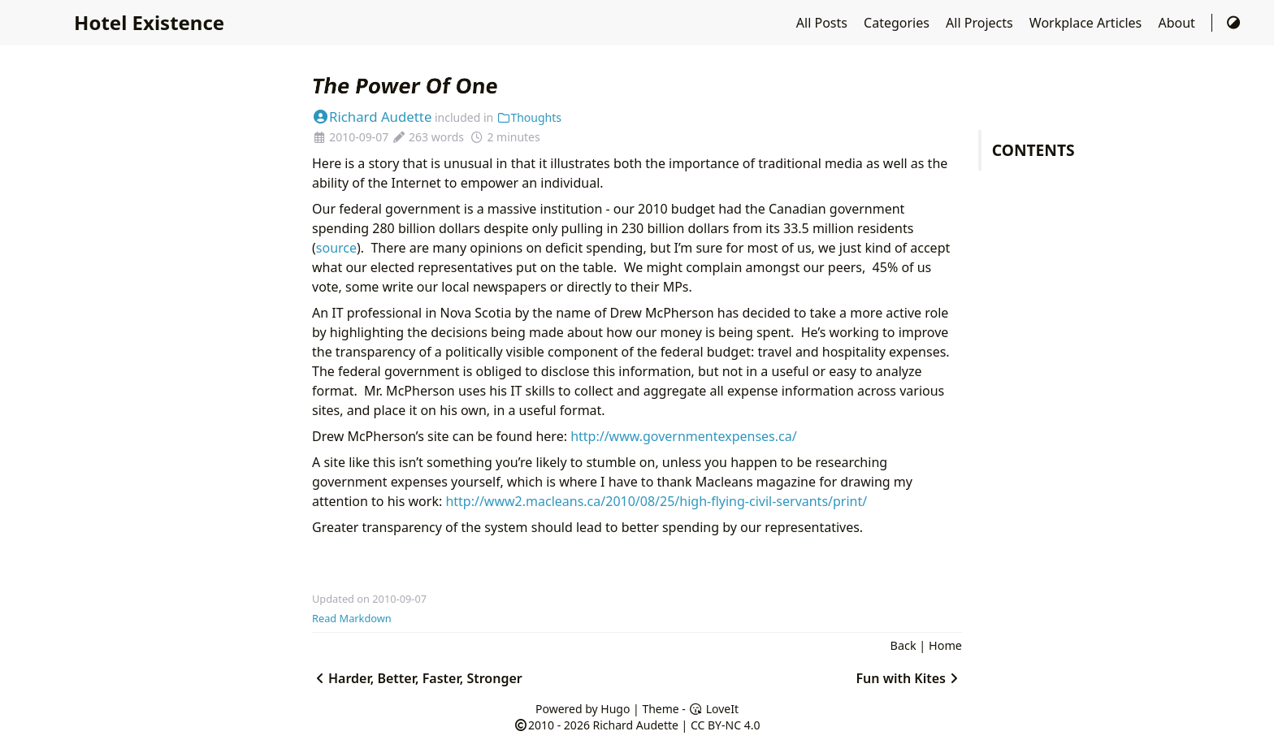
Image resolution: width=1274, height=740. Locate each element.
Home (945, 645)
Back (903, 645)
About (1178, 23)
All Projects (981, 23)
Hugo (615, 708)
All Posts (823, 23)
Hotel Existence (149, 22)
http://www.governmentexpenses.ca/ (683, 436)
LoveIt (714, 708)
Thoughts (528, 117)
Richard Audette (371, 116)
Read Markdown (352, 618)
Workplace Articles (1087, 23)
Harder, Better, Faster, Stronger (417, 678)
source (336, 248)
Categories (898, 23)
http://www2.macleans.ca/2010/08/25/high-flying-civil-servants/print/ (656, 501)
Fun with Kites (909, 678)
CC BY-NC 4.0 (725, 725)
